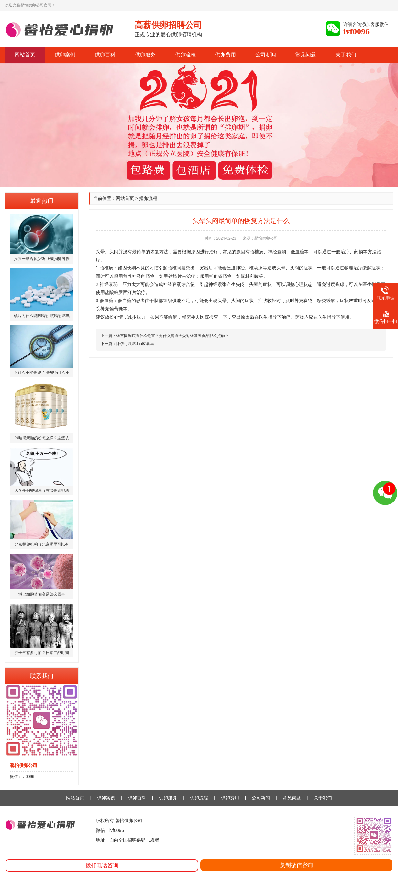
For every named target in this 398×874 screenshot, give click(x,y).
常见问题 (305, 54)
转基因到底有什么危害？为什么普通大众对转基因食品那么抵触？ (172, 336)
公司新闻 (265, 54)
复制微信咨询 (296, 865)
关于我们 (346, 54)
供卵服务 (145, 54)
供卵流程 (185, 54)
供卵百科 (105, 54)
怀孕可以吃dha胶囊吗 (135, 343)
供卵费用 (225, 54)
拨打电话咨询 (101, 865)
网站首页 (25, 54)
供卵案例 (65, 54)
